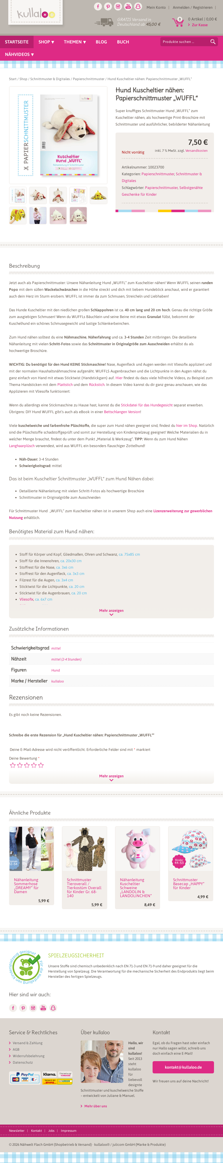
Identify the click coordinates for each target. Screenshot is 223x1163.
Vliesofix (26, 599)
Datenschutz (23, 1062)
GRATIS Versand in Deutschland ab (138, 22)
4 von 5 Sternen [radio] (34, 765)
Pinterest (108, 6)
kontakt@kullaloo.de (183, 1067)
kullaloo (57, 681)
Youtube (128, 6)
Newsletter (17, 1131)
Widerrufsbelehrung (29, 1056)
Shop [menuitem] (44, 41)
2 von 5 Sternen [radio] (20, 765)
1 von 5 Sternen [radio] (13, 765)
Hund (55, 670)
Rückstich (96, 384)
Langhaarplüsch (22, 446)
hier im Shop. (187, 425)
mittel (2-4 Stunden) (66, 659)
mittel (56, 648)
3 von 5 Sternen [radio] (27, 765)
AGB (16, 1049)
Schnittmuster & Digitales (50, 79)
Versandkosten (196, 151)
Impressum (68, 1131)
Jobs (51, 1131)
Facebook (98, 6)
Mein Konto (156, 7)
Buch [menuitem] (123, 41)
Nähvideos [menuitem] (17, 54)
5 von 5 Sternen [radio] (41, 765)
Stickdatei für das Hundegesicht (147, 405)
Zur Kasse (200, 25)
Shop (23, 79)
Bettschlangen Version (122, 412)
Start (13, 79)
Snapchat (138, 6)
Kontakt (36, 1131)
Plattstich (65, 384)
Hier (119, 378)
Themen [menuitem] (73, 41)
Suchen (213, 41)
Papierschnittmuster (88, 79)
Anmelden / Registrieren (192, 7)
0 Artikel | (202, 19)
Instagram (118, 6)
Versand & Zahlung (28, 1043)
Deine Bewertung (24, 758)
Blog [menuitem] (101, 41)
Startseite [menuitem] (17, 41)
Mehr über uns (95, 1106)
